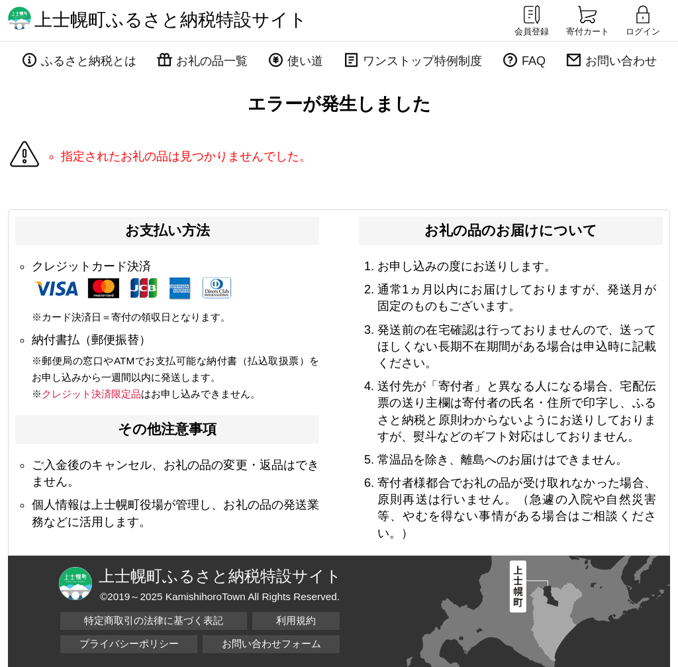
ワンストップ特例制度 (422, 61)
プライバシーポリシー (129, 643)
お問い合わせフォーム (271, 643)
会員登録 (531, 19)
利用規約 (296, 620)
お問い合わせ (621, 61)
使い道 (305, 61)
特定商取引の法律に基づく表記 (153, 620)
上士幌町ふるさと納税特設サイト (170, 20)
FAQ (534, 61)
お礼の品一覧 (212, 61)
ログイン (643, 19)
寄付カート (587, 19)
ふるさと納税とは (88, 61)
